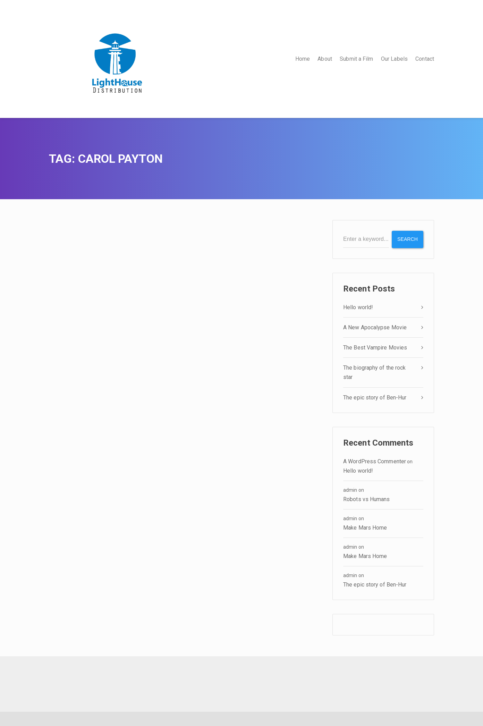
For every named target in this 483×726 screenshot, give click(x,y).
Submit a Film (356, 59)
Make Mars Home (365, 527)
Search (407, 239)
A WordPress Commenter (374, 461)
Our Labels (394, 59)
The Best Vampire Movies (375, 347)
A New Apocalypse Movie (375, 327)
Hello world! (358, 307)
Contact (424, 59)
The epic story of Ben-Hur (375, 397)
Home (302, 59)
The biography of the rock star (374, 372)
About (324, 59)
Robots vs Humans (366, 499)
